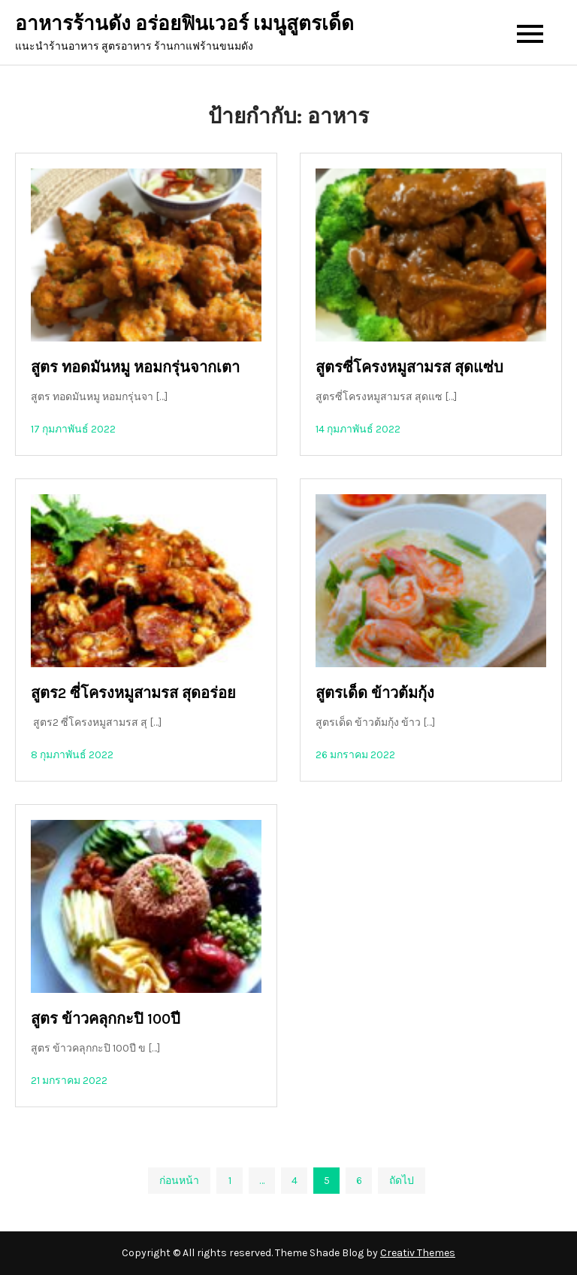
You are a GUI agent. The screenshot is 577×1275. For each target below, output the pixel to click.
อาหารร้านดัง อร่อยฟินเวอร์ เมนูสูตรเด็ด (184, 23)
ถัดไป (401, 1180)
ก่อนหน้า (179, 1180)
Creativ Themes (417, 1252)
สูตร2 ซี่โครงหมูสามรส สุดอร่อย (133, 693)
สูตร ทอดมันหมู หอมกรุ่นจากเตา (135, 367)
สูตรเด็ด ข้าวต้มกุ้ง (375, 693)
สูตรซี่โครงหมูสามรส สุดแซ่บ (409, 367)
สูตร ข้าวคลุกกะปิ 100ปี (105, 1019)
